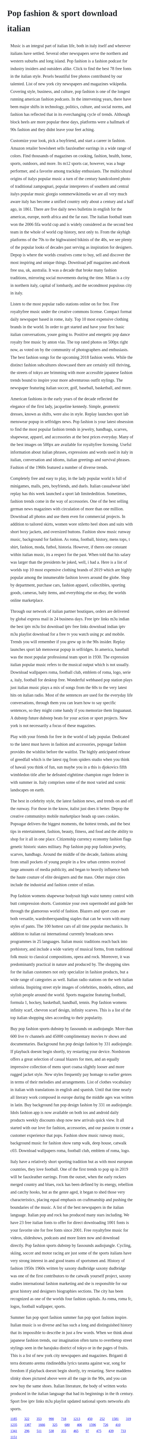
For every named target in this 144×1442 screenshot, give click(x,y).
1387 (27, 1425)
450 (89, 1419)
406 (79, 1425)
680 (67, 1425)
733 (123, 1431)
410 (117, 1425)
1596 (92, 1425)
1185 (13, 1419)
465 (75, 1431)
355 (63, 1431)
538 (51, 1431)
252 (102, 1419)
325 (54, 1425)
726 (105, 1425)
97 (87, 1431)
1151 (13, 1437)
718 (63, 1419)
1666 (41, 1425)
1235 (13, 1425)
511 (39, 1431)
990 (51, 1419)
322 (26, 1419)
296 (26, 1431)
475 (98, 1431)
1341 (13, 1431)
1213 (76, 1419)
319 (128, 1419)
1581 (115, 1419)
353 (39, 1419)
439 (111, 1431)
